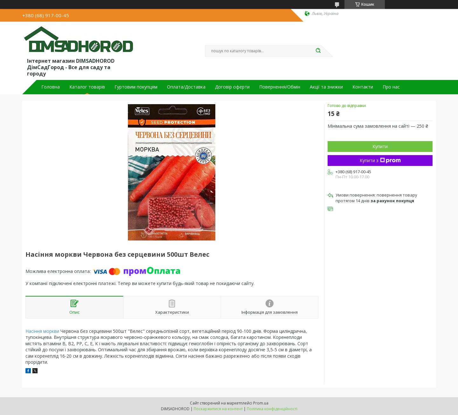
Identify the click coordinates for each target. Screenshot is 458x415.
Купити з (380, 160)
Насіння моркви (42, 331)
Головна (50, 87)
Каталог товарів (87, 87)
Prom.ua (260, 403)
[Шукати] (318, 51)
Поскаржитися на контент (218, 408)
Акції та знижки (326, 87)
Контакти (362, 87)
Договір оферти (232, 87)
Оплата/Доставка (186, 87)
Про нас (391, 87)
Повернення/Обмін (279, 87)
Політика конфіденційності (272, 408)
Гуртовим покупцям (135, 87)
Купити (380, 146)
